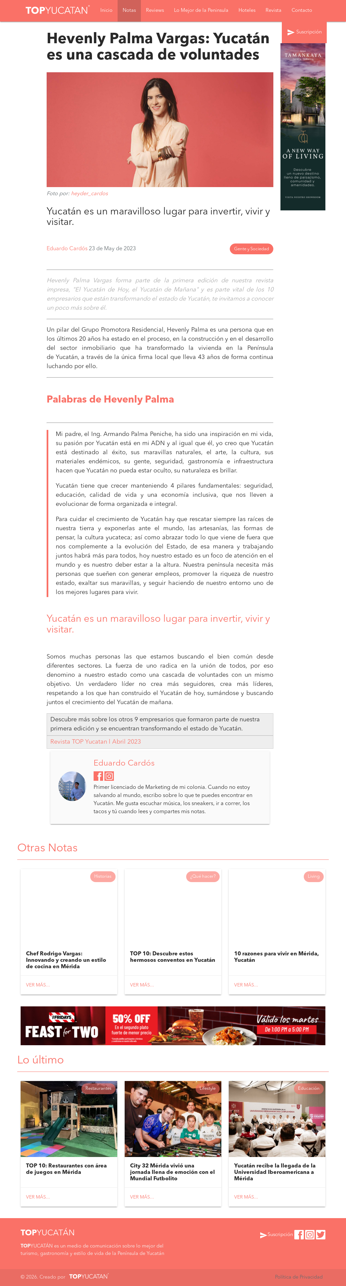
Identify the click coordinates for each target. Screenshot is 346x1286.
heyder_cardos (89, 194)
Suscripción (304, 32)
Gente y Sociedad (251, 249)
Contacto (302, 10)
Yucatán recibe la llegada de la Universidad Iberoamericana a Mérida (275, 1172)
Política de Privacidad (299, 1277)
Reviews (155, 10)
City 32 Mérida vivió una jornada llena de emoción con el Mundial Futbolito (172, 1172)
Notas (129, 10)
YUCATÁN (48, 1233)
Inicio (106, 10)
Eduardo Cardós (68, 249)
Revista (273, 10)
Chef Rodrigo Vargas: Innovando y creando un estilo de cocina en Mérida (66, 960)
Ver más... (38, 985)
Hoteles (247, 10)
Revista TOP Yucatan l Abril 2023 (95, 742)
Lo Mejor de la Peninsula (201, 10)
